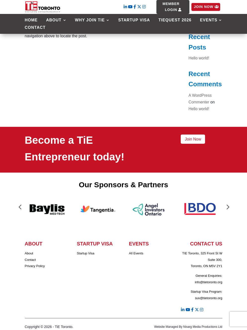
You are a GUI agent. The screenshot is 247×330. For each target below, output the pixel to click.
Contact (35, 28)
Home (31, 20)
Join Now (203, 7)
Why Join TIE (90, 20)
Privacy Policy (35, 266)
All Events (136, 253)
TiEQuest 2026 (174, 20)
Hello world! (198, 58)
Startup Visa (134, 20)
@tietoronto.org (211, 282)
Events (208, 20)
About (54, 20)
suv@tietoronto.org (208, 298)
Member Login (171, 7)
